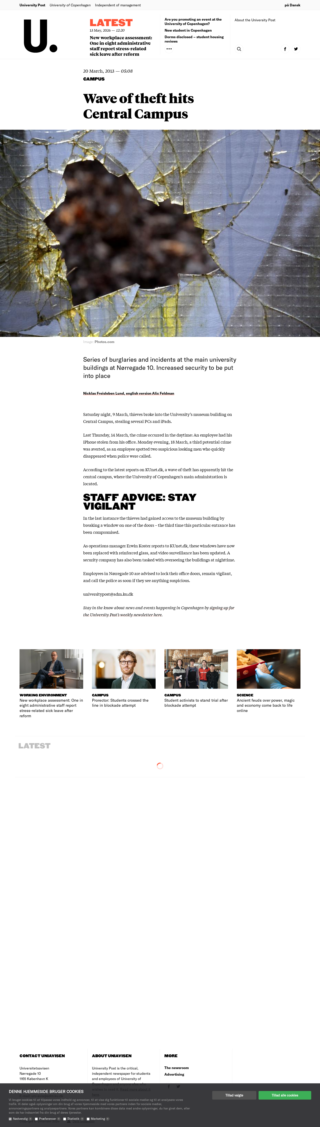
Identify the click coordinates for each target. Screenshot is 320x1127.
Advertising (174, 1074)
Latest (111, 23)
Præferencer (50, 1118)
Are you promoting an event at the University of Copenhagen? (193, 21)
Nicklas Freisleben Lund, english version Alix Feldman (128, 393)
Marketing (100, 1118)
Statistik (75, 1118)
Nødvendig (22, 1118)
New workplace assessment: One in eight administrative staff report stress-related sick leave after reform (121, 45)
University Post (32, 5)
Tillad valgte (234, 1095)
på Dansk (292, 5)
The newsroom (176, 1068)
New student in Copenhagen (188, 30)
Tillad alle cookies (285, 1095)
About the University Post (255, 20)
